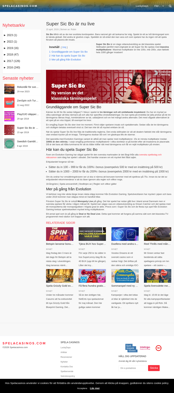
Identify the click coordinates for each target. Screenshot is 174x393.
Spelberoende (67, 371)
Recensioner (66, 357)
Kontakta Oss (67, 366)
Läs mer (95, 388)
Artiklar (64, 352)
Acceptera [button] (82, 388)
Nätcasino (80, 5)
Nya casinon (140, 5)
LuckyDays (61, 5)
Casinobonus (100, 5)
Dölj (64, 47)
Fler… (159, 5)
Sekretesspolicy (68, 376)
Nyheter (64, 362)
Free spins (121, 5)
